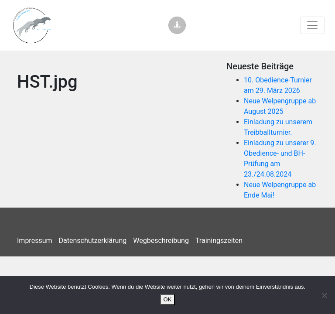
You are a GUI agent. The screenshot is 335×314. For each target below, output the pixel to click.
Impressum (34, 240)
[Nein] (324, 295)
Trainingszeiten (219, 240)
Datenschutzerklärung (93, 240)
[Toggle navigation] (312, 25)
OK (168, 299)
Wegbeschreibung (161, 240)
